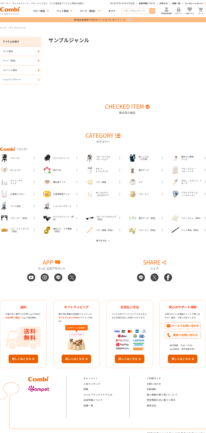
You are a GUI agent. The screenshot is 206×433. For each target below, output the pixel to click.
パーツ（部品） (88, 10)
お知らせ (163, 3)
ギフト (112, 10)
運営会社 (151, 405)
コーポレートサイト (194, 3)
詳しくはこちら (21, 359)
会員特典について (147, 3)
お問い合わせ (154, 383)
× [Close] (130, 19)
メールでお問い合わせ (185, 325)
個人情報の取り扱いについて (162, 394)
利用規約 (151, 389)
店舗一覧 (176, 3)
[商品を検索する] (135, 11)
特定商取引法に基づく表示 (161, 400)
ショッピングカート (12, 79)
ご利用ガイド (154, 378)
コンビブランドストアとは (122, 3)
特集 (85, 389)
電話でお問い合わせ (185, 335)
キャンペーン (90, 378)
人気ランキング (91, 383)
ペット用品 (62, 10)
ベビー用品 (39, 10)
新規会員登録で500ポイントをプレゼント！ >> (100, 19)
